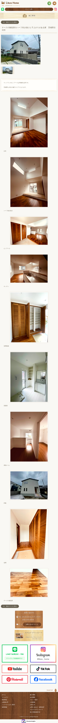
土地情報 (32, 702)
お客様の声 (5, 702)
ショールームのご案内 (8, 704)
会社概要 (32, 697)
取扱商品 (4, 699)
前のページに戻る (10, 22)
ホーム (4, 695)
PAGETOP (50, 690)
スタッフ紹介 (34, 699)
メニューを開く (29, 9)
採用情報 (4, 707)
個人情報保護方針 (35, 712)
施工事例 (32, 695)
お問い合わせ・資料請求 (37, 707)
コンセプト (5, 697)
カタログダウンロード (36, 709)
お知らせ (32, 704)
